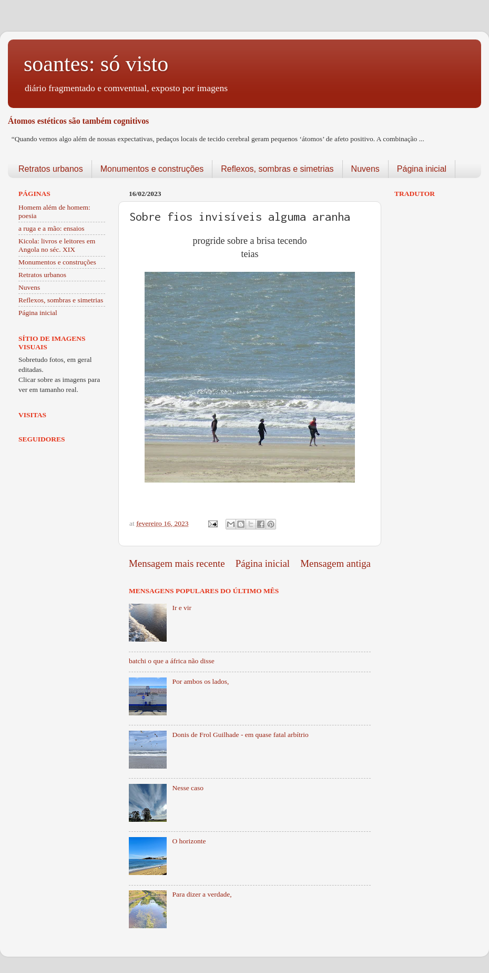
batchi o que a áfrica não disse (172, 661)
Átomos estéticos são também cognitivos (78, 120)
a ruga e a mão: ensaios (51, 228)
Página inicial (421, 168)
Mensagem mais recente (177, 563)
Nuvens (365, 168)
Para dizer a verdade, (201, 894)
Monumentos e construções (152, 168)
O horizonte (189, 841)
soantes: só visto (96, 64)
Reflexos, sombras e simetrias (277, 168)
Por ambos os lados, (200, 681)
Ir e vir (181, 608)
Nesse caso (187, 788)
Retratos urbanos (50, 168)
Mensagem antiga (335, 563)
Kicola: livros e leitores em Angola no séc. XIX (56, 245)
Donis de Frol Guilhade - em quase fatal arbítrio (240, 735)
